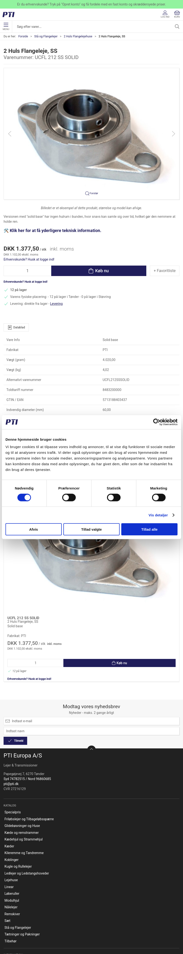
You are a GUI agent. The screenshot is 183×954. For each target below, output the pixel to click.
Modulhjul (12, 821)
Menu (6, 26)
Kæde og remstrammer (22, 753)
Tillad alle (149, 529)
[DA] (10, 14)
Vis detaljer (158, 515)
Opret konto (13, 882)
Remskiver (12, 834)
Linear (9, 807)
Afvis (33, 529)
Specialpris (13, 732)
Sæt (7, 841)
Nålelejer (11, 827)
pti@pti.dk (11, 704)
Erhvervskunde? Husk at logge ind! (29, 259)
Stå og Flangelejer (46, 36)
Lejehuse (11, 800)
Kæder (9, 766)
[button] (91, 133)
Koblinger (12, 780)
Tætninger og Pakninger (22, 854)
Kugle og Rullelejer (18, 787)
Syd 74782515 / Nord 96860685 (27, 699)
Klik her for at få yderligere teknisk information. (56, 230)
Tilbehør (11, 861)
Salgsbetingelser (17, 923)
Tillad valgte (91, 529)
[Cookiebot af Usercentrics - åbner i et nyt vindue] (157, 421)
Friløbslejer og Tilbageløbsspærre (29, 739)
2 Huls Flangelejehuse (78, 36)
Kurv (177, 14)
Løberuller (12, 814)
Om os (9, 889)
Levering (56, 304)
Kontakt (10, 896)
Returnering (13, 909)
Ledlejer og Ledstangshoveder (27, 794)
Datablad (16, 327)
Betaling (11, 916)
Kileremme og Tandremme (24, 773)
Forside (23, 36)
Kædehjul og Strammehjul (24, 759)
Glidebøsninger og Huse (22, 746)
